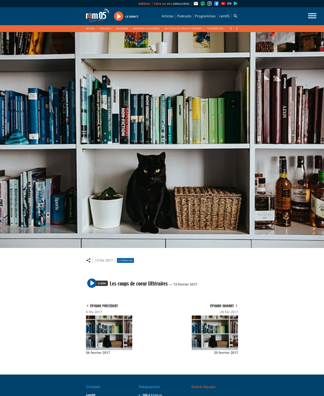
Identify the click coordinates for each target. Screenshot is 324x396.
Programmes (205, 16)
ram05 (224, 16)
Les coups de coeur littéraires (183, 28)
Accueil (90, 28)
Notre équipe (203, 386)
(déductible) (171, 4)
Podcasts (184, 16)
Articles (168, 16)
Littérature (125, 260)
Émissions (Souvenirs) (146, 28)
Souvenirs (122, 28)
